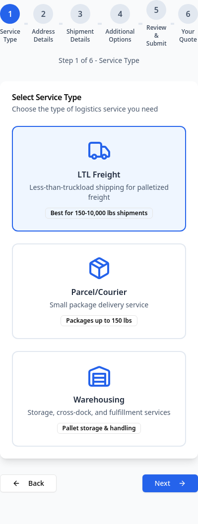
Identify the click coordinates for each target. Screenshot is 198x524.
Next (170, 483)
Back (28, 483)
